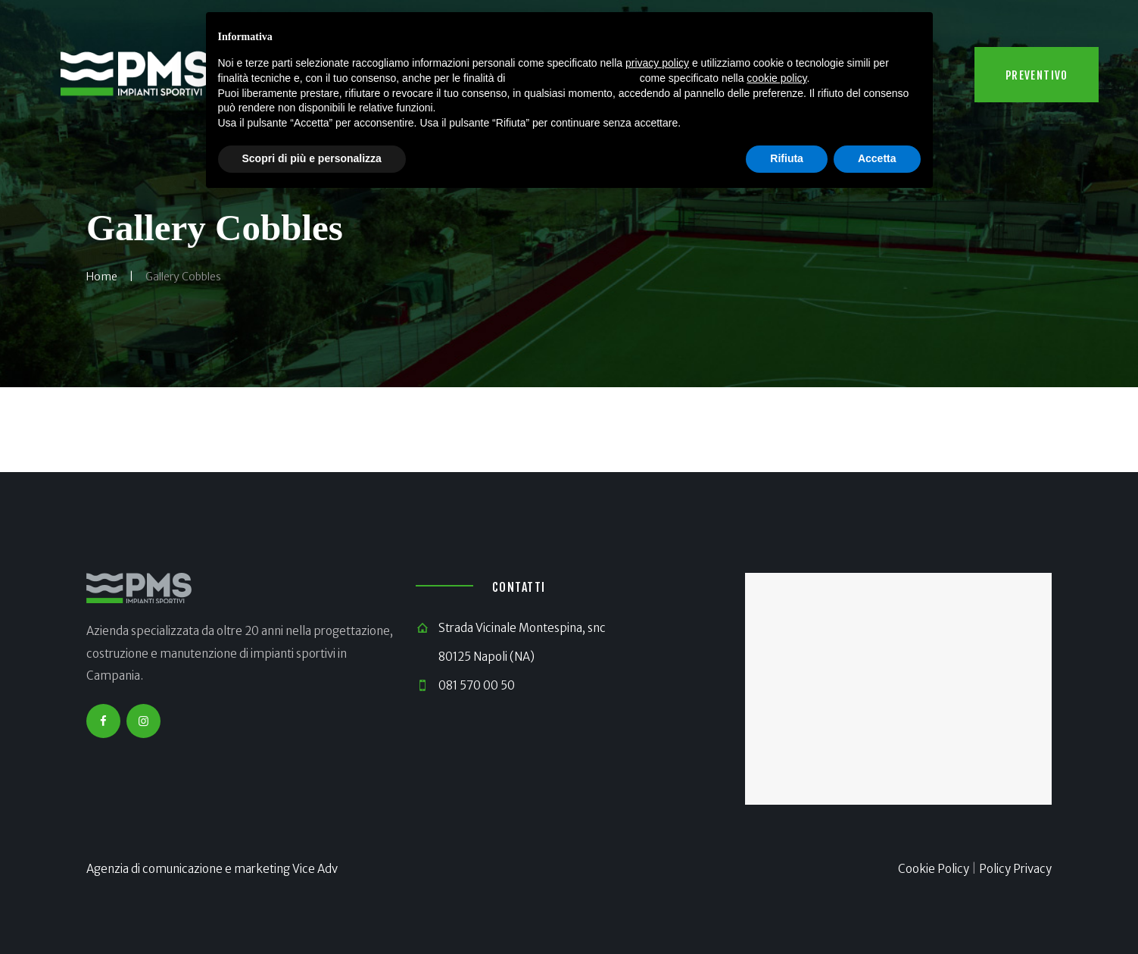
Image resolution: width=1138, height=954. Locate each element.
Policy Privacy (1015, 869)
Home (101, 276)
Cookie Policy (933, 869)
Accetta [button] (877, 158)
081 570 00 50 (476, 685)
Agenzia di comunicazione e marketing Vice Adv (212, 869)
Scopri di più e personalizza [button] (312, 158)
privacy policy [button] (657, 63)
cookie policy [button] (776, 78)
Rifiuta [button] (786, 158)
